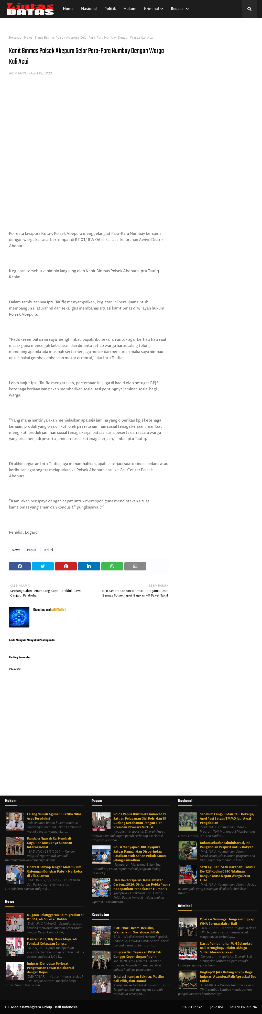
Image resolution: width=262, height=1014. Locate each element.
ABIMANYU (18, 73)
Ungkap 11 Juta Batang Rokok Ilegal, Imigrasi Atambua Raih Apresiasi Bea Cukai (228, 976)
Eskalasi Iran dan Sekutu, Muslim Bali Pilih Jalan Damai (138, 979)
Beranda (15, 38)
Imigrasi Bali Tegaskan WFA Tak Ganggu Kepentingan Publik (137, 954)
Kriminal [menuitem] (151, 8)
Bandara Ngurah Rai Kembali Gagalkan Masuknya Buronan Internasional (49, 842)
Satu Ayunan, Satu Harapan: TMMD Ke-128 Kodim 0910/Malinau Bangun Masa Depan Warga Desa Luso (227, 873)
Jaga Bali (217, 1007)
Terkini (48, 550)
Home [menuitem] (68, 8)
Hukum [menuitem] (130, 8)
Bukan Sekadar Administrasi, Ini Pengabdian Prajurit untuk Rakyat (226, 845)
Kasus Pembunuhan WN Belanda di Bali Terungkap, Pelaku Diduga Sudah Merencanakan (227, 948)
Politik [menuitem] (110, 8)
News (28, 38)
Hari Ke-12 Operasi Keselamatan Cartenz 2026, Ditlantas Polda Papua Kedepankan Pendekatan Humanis (141, 884)
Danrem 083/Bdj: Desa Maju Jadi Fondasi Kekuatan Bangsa (52, 941)
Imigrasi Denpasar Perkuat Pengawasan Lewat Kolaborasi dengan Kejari (50, 968)
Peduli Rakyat (193, 1007)
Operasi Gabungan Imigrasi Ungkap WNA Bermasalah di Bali (227, 921)
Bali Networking (243, 1007)
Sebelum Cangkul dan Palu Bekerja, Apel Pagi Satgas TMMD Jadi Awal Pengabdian (227, 818)
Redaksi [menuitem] (177, 8)
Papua (31, 550)
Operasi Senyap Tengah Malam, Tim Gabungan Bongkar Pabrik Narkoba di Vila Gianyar (54, 871)
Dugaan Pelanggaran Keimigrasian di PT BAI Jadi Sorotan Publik (55, 917)
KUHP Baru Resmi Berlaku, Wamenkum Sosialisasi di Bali (136, 930)
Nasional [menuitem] (89, 8)
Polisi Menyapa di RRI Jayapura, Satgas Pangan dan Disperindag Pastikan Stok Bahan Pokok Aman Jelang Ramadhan (139, 853)
